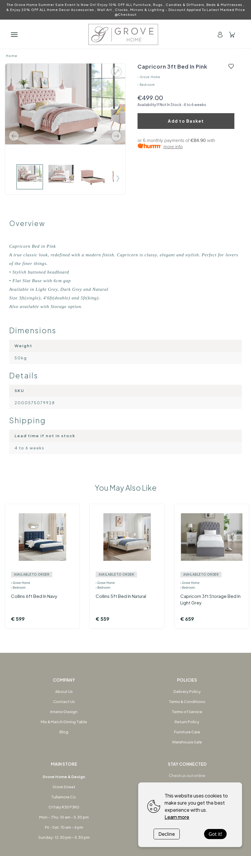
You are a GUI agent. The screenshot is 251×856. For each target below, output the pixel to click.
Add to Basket (186, 121)
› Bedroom (146, 84)
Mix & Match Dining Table (64, 721)
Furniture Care (187, 731)
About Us (64, 691)
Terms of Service (187, 711)
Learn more (177, 817)
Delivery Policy (187, 691)
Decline (166, 834)
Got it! (215, 834)
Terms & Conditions (187, 701)
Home (11, 56)
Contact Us (64, 701)
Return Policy (187, 721)
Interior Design (64, 711)
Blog (63, 731)
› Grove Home (149, 77)
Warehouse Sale (187, 742)
